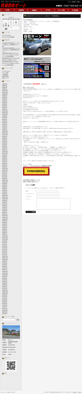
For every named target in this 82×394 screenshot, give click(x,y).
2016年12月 (5, 256)
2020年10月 (5, 181)
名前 (27, 191)
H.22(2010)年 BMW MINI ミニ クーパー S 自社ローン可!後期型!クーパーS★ (11, 44)
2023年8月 (4, 138)
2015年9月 (4, 276)
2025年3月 (4, 105)
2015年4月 (4, 283)
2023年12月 (5, 131)
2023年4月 (4, 144)
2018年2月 (4, 232)
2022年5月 (4, 159)
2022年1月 (4, 166)
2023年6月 (4, 141)
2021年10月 (5, 170)
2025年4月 (4, 104)
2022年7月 (4, 158)
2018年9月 (4, 220)
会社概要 (74, 1)
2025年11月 (5, 92)
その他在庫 (4, 74)
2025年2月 (4, 107)
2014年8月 (4, 296)
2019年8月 (4, 202)
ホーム (69, 1)
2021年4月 (4, 176)
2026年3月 (4, 85)
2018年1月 (4, 234)
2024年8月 (4, 117)
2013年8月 (4, 311)
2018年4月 (4, 229)
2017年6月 (4, 246)
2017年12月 (5, 236)
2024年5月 (4, 122)
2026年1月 (4, 89)
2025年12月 (5, 90)
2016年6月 (4, 264)
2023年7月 (4, 139)
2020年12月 (5, 180)
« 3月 (6, 29)
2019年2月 (4, 212)
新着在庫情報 (5, 76)
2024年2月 (4, 127)
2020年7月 (4, 185)
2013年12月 (5, 310)
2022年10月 (5, 153)
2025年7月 (4, 99)
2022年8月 (4, 156)
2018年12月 (5, 215)
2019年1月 (4, 214)
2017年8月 (4, 242)
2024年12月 (5, 111)
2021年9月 (4, 171)
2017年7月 (4, 244)
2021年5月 (4, 175)
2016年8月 (4, 263)
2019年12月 (5, 195)
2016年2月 (4, 269)
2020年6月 (4, 186)
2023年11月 (5, 132)
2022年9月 (4, 154)
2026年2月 (4, 87)
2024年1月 (4, 129)
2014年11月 (5, 291)
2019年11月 (5, 197)
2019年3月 (4, 210)
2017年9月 (4, 241)
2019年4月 (4, 208)
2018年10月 (5, 219)
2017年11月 (5, 237)
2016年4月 (4, 266)
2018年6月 (4, 225)
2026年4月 (4, 84)
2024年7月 (4, 119)
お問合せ (78, 1)
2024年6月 (4, 121)
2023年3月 (4, 146)
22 (8, 25)
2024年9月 (4, 116)
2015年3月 (4, 284)
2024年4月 (4, 124)
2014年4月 (4, 303)
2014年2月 (4, 306)
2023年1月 (4, 149)
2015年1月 (4, 288)
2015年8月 (4, 278)
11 (16, 22)
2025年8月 (4, 97)
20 (3, 25)
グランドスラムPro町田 (8, 37)
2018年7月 (4, 224)
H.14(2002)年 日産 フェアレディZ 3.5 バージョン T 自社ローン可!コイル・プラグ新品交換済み (10, 54)
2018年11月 (5, 217)
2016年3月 (4, 268)
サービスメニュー (6, 71)
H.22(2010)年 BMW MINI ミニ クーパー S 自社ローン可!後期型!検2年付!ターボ (11, 49)
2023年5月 (4, 143)
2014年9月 (4, 295)
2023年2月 (4, 148)
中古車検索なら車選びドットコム (31, 180)
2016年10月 (5, 259)
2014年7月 (4, 298)
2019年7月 (4, 203)
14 (6, 24)
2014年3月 (4, 305)
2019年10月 (5, 198)
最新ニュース (5, 77)
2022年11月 (5, 151)
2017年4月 (4, 249)
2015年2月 (4, 286)
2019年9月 (4, 200)
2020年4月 (4, 190)
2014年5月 (4, 301)
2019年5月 (4, 207)
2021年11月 (5, 168)
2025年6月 (4, 100)
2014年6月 (4, 300)
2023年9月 (4, 136)
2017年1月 (4, 254)
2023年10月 (5, 134)
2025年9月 (4, 95)
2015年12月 (5, 271)
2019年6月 (4, 205)
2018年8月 (4, 222)
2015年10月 (5, 274)
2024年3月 (4, 126)
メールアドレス (30, 193)
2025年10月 (5, 94)
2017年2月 (4, 252)
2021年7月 (4, 173)
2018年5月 (4, 227)
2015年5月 (4, 281)
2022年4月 (4, 161)
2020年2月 (4, 193)
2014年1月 (4, 308)
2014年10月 (5, 293)
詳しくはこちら (28, 87)
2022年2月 (4, 165)
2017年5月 (4, 247)
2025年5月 (4, 102)
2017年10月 (5, 239)
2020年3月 (4, 192)
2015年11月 (5, 273)
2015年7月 (4, 279)
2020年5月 (4, 188)
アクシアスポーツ (6, 35)
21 (6, 25)
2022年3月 (4, 163)
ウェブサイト (29, 196)
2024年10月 (5, 114)
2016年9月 (4, 261)
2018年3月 (4, 230)
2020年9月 (4, 183)
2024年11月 (5, 112)
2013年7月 (4, 313)
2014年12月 (5, 290)
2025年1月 (4, 109)
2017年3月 (4, 251)
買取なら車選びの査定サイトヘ (31, 181)
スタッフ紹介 (5, 72)
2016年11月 (5, 257)
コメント (28, 199)
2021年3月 (4, 178)
